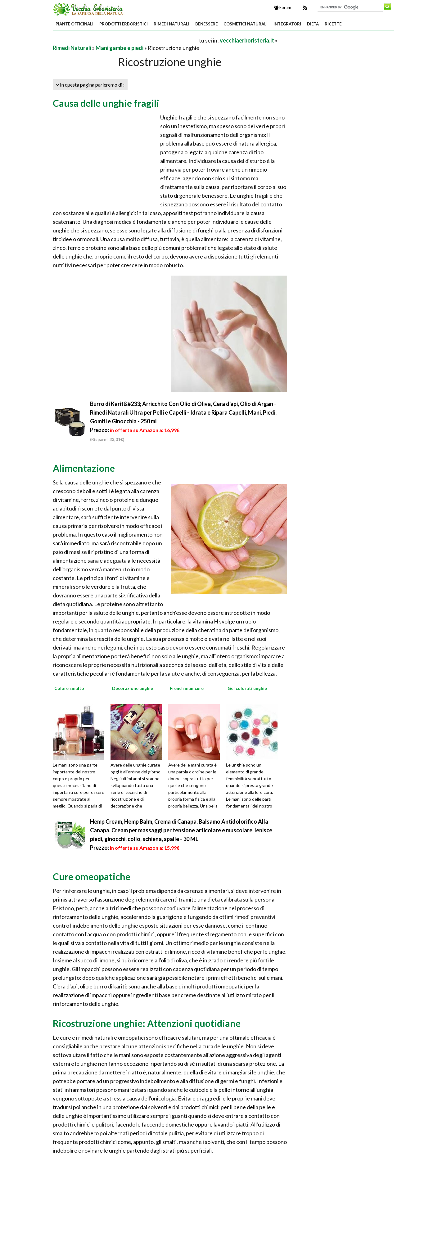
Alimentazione (84, 468)
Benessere (206, 23)
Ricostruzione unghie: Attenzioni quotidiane (147, 1023)
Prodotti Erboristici (123, 23)
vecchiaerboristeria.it (247, 40)
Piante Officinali (74, 23)
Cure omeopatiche (91, 876)
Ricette (333, 23)
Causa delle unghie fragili (106, 103)
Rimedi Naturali (171, 23)
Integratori (287, 23)
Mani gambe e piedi (119, 47)
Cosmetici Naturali (246, 23)
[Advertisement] (125, 40)
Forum (282, 7)
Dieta (313, 23)
